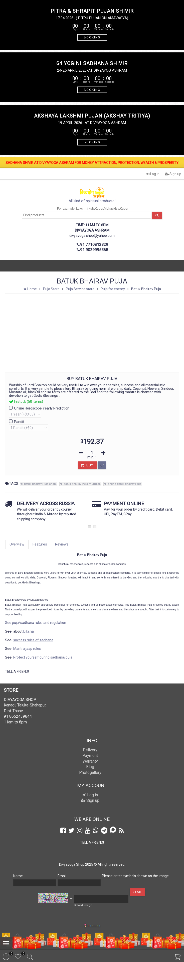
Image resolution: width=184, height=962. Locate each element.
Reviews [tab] (62, 544)
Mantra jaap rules (27, 649)
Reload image (83, 905)
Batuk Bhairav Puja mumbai (82, 484)
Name (18, 876)
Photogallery (90, 772)
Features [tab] (40, 544)
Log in (152, 174)
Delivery (90, 750)
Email (62, 876)
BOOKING (92, 37)
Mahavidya (111, 208)
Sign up (173, 174)
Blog (90, 766)
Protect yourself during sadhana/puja (42, 657)
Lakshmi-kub (85, 208)
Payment (90, 755)
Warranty (90, 761)
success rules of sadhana (33, 640)
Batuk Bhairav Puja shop (40, 484)
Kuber (99, 208)
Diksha (28, 631)
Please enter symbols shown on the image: (135, 876)
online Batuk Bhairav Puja (124, 484)
